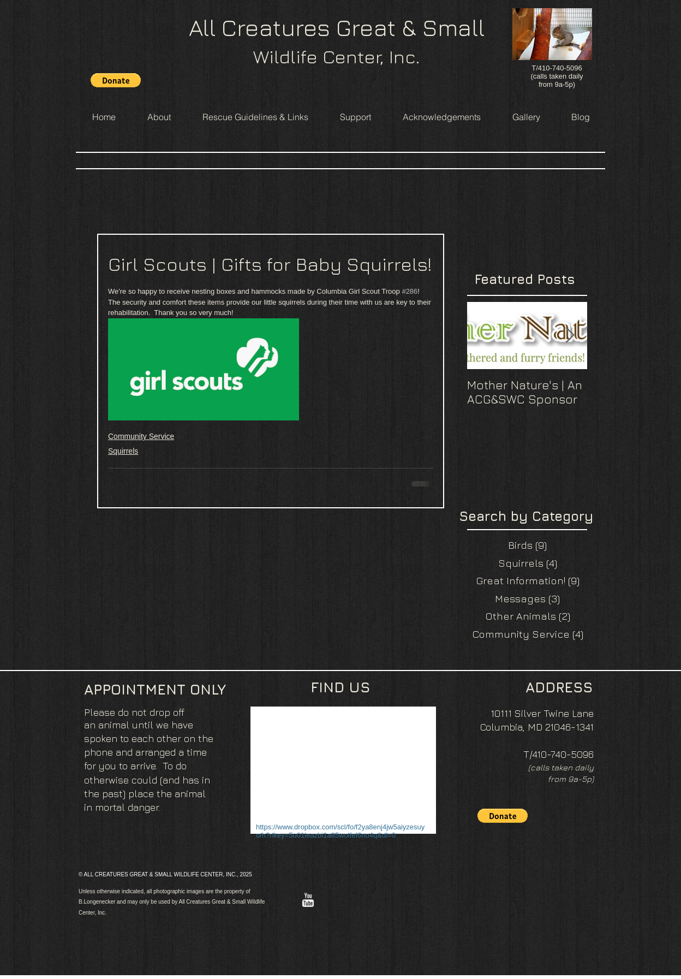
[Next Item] (570, 336)
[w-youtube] (308, 900)
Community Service (141, 436)
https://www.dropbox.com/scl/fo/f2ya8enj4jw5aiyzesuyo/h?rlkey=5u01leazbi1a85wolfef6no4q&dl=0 (340, 831)
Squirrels (123, 451)
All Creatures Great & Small (337, 27)
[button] (116, 80)
